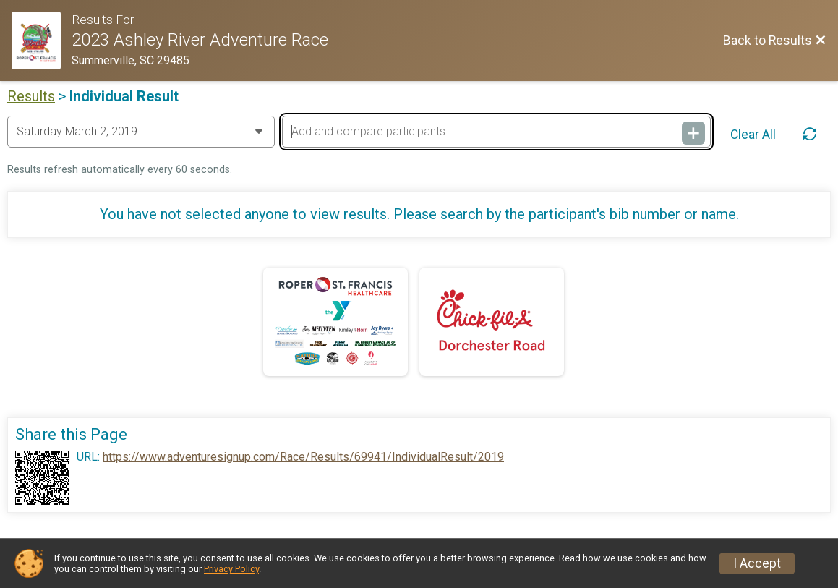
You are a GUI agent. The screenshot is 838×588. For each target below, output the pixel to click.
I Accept (757, 563)
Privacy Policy (231, 568)
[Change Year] (141, 132)
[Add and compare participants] (496, 132)
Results (31, 96)
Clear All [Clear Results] (753, 134)
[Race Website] (42, 40)
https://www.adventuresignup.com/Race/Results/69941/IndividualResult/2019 (303, 457)
